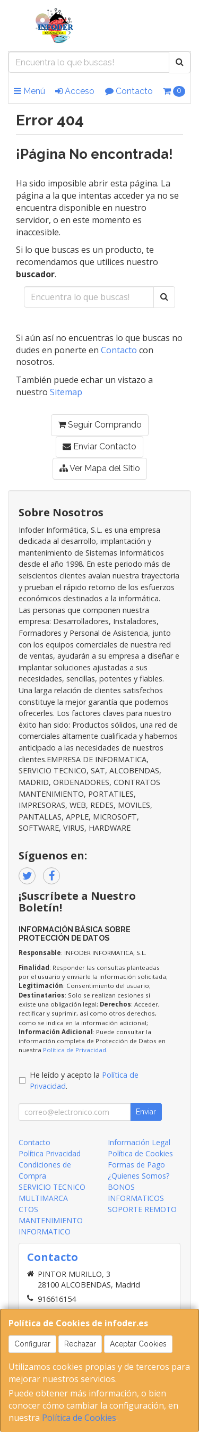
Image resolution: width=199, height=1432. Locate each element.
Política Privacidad (50, 1153)
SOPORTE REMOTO (142, 1209)
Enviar (146, 1111)
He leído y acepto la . (84, 1081)
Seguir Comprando (100, 425)
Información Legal (139, 1142)
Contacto (129, 91)
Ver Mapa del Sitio (99, 468)
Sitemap (66, 392)
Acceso (74, 91)
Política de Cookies (79, 1418)
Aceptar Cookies (138, 1344)
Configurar (32, 1344)
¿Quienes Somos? (138, 1176)
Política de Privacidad (74, 1050)
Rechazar (80, 1344)
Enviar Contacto (99, 446)
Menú (29, 91)
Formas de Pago (136, 1165)
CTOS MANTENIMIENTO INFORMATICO (51, 1220)
